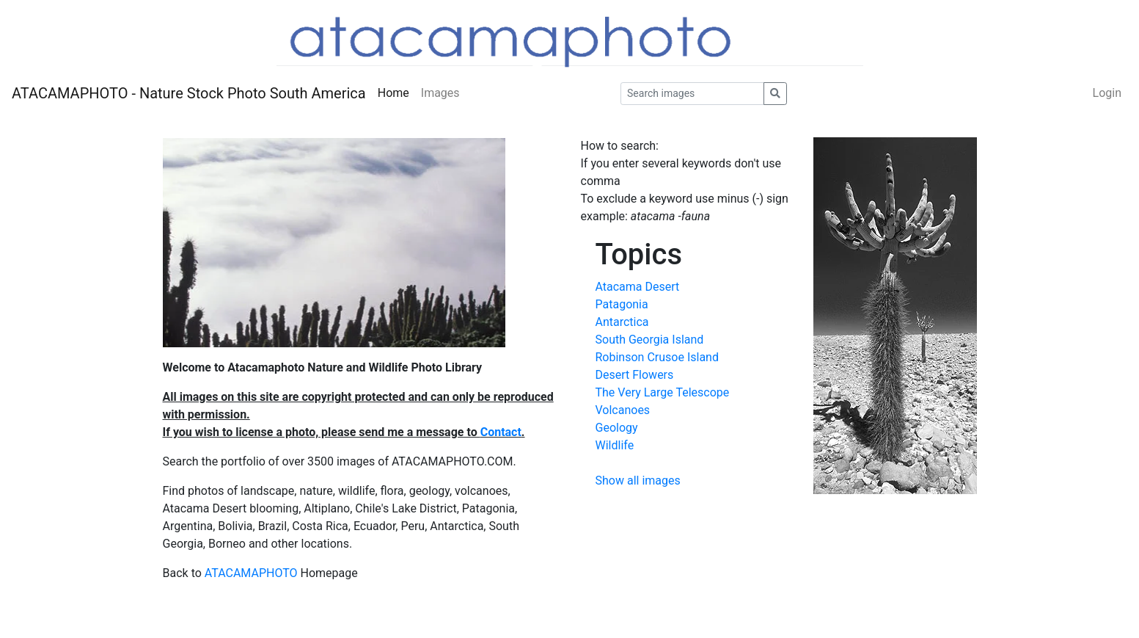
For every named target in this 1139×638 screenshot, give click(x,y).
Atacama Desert (638, 287)
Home (393, 93)
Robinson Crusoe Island (657, 357)
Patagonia (622, 304)
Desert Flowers (635, 375)
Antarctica (622, 322)
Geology (617, 428)
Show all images (638, 480)
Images (440, 93)
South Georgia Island (650, 340)
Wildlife (615, 445)
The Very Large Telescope (663, 392)
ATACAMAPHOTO (251, 573)
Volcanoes (623, 410)
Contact (500, 432)
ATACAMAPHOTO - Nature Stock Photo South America (189, 93)
